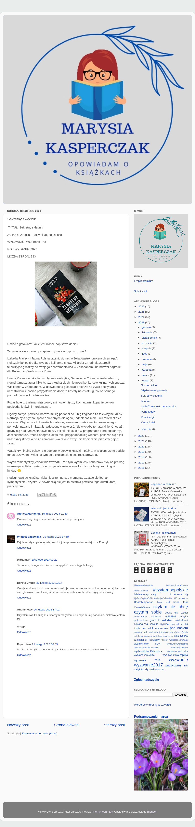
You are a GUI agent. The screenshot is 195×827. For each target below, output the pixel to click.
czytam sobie (148, 612)
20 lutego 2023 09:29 (44, 559)
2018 (141, 457)
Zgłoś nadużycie (146, 679)
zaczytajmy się (176, 665)
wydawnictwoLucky (177, 651)
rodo (146, 632)
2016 (141, 467)
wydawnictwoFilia (179, 647)
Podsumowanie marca (151, 716)
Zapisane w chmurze (163, 484)
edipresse (156, 616)
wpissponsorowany (178, 640)
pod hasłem (179, 628)
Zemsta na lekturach (163, 532)
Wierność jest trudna (163, 508)
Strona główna (66, 725)
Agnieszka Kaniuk (29, 513)
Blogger (151, 811)
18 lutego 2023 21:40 (55, 513)
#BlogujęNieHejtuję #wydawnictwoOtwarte (161, 585)
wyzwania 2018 (147, 660)
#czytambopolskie (170, 589)
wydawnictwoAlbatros (177, 644)
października (150, 337)
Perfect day (148, 411)
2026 (141, 306)
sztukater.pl (140, 639)
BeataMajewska (143, 602)
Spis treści (140, 291)
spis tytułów (181, 636)
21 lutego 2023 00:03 (45, 644)
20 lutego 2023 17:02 (47, 609)
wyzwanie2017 (148, 664)
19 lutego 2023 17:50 (56, 536)
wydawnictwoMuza (144, 655)
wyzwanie (178, 659)
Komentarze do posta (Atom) (39, 733)
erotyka (184, 616)
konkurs (154, 624)
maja (145, 364)
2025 (141, 311)
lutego (146, 380)
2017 (141, 462)
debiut (168, 612)
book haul (163, 602)
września (147, 343)
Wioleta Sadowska (29, 536)
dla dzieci (181, 612)
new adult (148, 628)
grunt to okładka (161, 620)
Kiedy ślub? (148, 422)
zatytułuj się (141, 669)
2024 (141, 317)
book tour (180, 602)
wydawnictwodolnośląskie (146, 647)
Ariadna (146, 401)
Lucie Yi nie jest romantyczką (158, 406)
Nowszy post (18, 725)
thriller (164, 640)
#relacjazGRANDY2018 (165, 598)
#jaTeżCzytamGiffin (143, 598)
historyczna (141, 623)
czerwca (147, 359)
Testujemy (154, 639)
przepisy (138, 632)
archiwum (183, 598)
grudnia (147, 327)
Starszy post (114, 725)
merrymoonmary (103, 811)
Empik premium (143, 280)
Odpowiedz (24, 524)
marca (146, 375)
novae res (161, 628)
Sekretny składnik (151, 395)
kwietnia (147, 369)
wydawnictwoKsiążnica (148, 651)
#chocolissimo (141, 590)
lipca (145, 353)
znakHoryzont (156, 669)
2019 (141, 451)
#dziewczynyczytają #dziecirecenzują (161, 594)
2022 (141, 435)
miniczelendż (177, 624)
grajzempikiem (141, 620)
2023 (141, 322)
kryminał (164, 624)
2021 (141, 441)
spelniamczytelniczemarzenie (158, 636)
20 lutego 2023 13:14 (49, 582)
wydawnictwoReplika (175, 654)
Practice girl (148, 417)
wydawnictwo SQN (147, 643)
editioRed (170, 616)
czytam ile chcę (170, 606)
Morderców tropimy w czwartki (152, 704)
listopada (147, 332)
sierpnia (147, 348)
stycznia (147, 429)
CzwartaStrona (142, 607)
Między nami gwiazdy (154, 390)
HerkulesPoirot (180, 620)
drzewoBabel (140, 616)
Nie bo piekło (149, 385)
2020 (141, 446)
